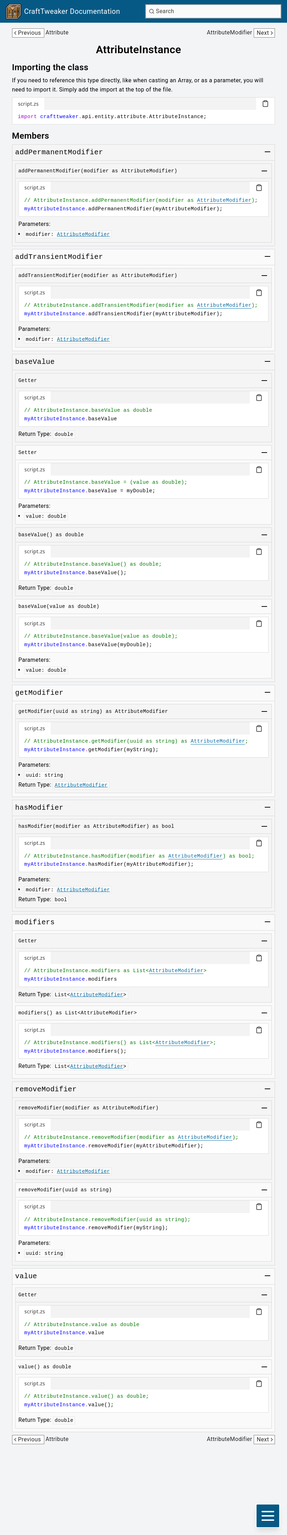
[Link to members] (35, 136)
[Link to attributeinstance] (143, 49)
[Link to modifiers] (35, 922)
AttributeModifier (224, 200)
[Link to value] (26, 1276)
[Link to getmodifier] (39, 693)
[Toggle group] (267, 152)
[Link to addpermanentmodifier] (59, 152)
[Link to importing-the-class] (55, 67)
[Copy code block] (265, 103)
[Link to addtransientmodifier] (59, 257)
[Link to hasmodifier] (39, 808)
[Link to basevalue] (35, 362)
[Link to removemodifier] (46, 1090)
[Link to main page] (63, 11)
